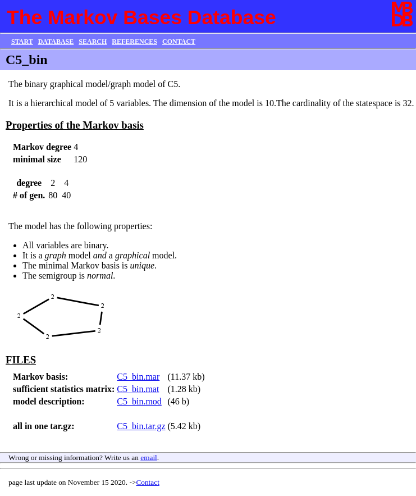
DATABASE (56, 41)
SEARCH (93, 41)
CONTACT (178, 41)
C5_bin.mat (138, 389)
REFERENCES (134, 41)
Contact (147, 482)
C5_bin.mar (138, 376)
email (148, 457)
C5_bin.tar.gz (141, 426)
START (22, 41)
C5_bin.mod (139, 401)
